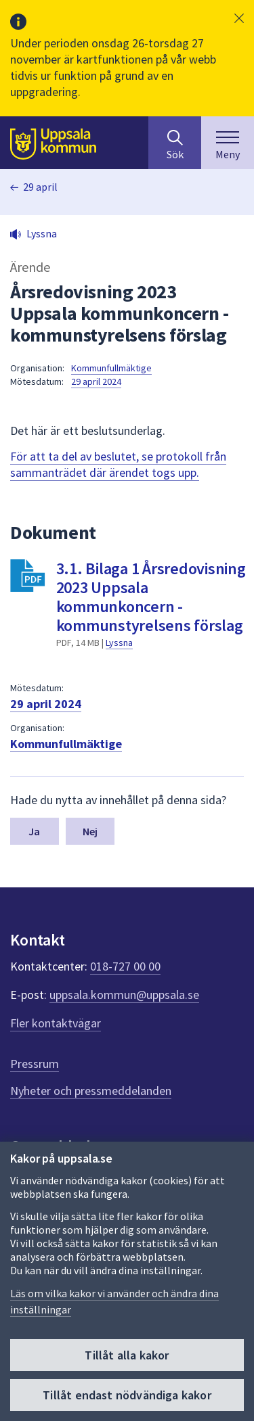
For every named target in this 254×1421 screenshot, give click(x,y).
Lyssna (119, 642)
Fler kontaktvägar (55, 1023)
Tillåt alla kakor (127, 1355)
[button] (239, 18)
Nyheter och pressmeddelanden (90, 1090)
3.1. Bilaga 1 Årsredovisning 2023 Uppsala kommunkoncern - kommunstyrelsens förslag (151, 597)
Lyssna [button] (41, 233)
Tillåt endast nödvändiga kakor (127, 1395)
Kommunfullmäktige (111, 368)
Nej (90, 831)
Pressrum (34, 1063)
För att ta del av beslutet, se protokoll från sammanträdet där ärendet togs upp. (118, 464)
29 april (40, 186)
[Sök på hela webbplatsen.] (174, 142)
